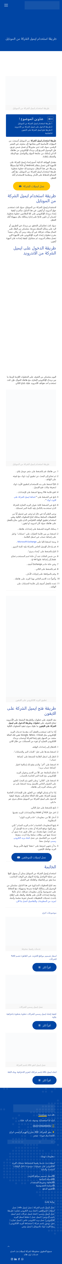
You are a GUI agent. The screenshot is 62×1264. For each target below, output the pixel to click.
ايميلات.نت (20, 1251)
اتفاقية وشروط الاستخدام (41, 1182)
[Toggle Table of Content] (49, 119)
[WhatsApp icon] (22, 1259)
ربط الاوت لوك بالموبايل (44, 1226)
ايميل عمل (36, 1216)
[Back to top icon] (8, 1246)
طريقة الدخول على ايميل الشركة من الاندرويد (33, 126)
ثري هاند (27, 1254)
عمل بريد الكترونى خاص (33, 1220)
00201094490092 (42, 1126)
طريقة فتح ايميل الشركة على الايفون (36, 130)
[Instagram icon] (12, 1259)
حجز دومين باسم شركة (44, 1223)
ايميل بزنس (26, 1226)
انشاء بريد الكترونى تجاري (26, 1210)
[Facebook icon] (19, 1259)
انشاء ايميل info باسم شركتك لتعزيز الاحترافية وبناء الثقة (32, 1071)
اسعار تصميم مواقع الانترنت (40, 1175)
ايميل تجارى (16, 1220)
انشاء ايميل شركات (29, 1213)
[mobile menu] (6, 5)
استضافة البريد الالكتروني (21, 1223)
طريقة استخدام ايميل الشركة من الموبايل (34, 123)
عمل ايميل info (25, 1207)
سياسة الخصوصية (44, 1185)
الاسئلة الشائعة (45, 1179)
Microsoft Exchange (27, 541)
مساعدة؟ (42, 1114)
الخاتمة (48, 133)
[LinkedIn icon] (15, 1259)
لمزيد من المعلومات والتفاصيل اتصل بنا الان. (36, 901)
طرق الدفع (47, 1188)
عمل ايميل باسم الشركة (44, 1207)
